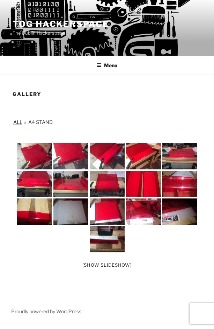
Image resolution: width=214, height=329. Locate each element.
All (17, 122)
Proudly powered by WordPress (46, 311)
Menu (107, 65)
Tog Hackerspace (61, 24)
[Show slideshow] (107, 265)
